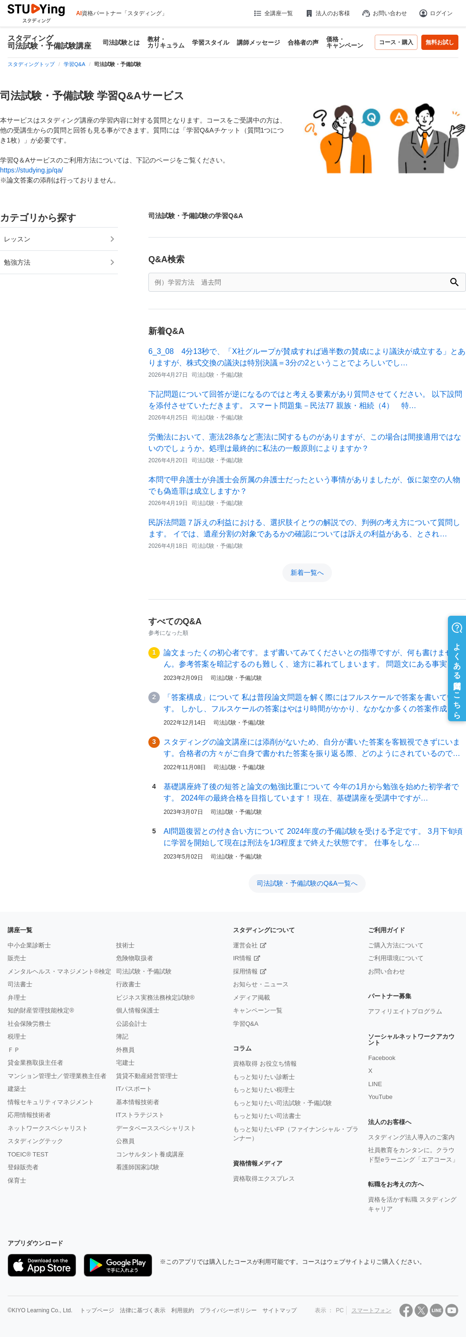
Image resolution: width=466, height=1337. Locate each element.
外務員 (125, 1049)
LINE (375, 1084)
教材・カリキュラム (165, 42)
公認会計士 (131, 1023)
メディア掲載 (251, 997)
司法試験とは (121, 42)
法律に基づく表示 (142, 1310)
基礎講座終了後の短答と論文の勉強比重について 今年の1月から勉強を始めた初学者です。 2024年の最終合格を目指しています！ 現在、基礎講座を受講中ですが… (311, 792)
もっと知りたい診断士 (264, 1076)
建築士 (17, 1088)
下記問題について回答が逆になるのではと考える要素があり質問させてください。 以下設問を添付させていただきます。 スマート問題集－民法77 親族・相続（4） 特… (305, 400)
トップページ (97, 1310)
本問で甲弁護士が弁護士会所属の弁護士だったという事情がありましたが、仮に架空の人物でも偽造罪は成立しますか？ (304, 485)
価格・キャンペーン (344, 42)
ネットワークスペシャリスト (48, 1128)
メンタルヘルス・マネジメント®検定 (59, 971)
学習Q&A (245, 1023)
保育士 (17, 1180)
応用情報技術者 (29, 1114)
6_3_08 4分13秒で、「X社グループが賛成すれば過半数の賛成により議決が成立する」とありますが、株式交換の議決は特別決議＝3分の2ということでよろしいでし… (307, 357)
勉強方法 (17, 262)
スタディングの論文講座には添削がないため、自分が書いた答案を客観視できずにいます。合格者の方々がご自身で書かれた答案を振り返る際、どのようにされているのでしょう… (312, 748)
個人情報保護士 (137, 1010)
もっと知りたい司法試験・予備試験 (282, 1103)
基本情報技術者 (137, 1102)
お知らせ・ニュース (261, 984)
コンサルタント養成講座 (150, 1154)
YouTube (380, 1096)
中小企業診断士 (29, 945)
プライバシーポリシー (228, 1310)
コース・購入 (396, 42)
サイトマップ (279, 1310)
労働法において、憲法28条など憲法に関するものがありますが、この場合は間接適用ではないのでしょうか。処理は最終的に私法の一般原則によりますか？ (304, 442)
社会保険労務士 (29, 1023)
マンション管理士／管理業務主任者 (57, 1075)
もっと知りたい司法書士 (267, 1115)
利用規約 (182, 1310)
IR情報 (242, 958)
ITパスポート (134, 1088)
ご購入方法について (396, 945)
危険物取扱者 (134, 958)
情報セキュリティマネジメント (51, 1102)
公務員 (125, 1141)
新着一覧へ (307, 572)
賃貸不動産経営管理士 (147, 1075)
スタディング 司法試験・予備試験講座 (49, 42)
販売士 (17, 958)
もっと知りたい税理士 (264, 1089)
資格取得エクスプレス (264, 1178)
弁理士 (17, 997)
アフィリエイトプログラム (405, 1011)
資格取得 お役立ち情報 (265, 1063)
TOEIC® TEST (28, 1154)
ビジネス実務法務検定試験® (155, 997)
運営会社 (245, 945)
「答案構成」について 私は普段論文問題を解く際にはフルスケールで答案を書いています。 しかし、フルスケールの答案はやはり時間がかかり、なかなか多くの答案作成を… (313, 703)
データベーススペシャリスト (156, 1128)
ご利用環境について (396, 958)
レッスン (17, 239)
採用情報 (245, 971)
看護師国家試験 (137, 1167)
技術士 (125, 945)
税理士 (17, 1036)
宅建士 (125, 1062)
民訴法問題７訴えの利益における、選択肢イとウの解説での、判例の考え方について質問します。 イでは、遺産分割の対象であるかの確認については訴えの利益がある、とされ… (304, 528)
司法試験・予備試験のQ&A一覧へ (307, 883)
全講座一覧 (272, 13)
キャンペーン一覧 (257, 1010)
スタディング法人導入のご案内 (411, 1137)
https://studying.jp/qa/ (31, 170)
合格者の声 (303, 42)
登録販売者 (23, 1167)
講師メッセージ (258, 42)
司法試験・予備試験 (144, 971)
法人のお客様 (327, 13)
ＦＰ (14, 1049)
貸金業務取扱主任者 (35, 1062)
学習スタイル (210, 42)
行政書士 (128, 984)
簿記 (122, 1036)
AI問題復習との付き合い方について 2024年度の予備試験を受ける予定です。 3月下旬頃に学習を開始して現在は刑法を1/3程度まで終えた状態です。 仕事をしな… (313, 837)
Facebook (381, 1057)
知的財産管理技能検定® (41, 1010)
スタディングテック (35, 1141)
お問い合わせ (384, 13)
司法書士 (20, 984)
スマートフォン (371, 1310)
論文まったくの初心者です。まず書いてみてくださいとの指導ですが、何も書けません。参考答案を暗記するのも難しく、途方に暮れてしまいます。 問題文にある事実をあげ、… (313, 659)
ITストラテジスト (140, 1114)
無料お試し (440, 42)
